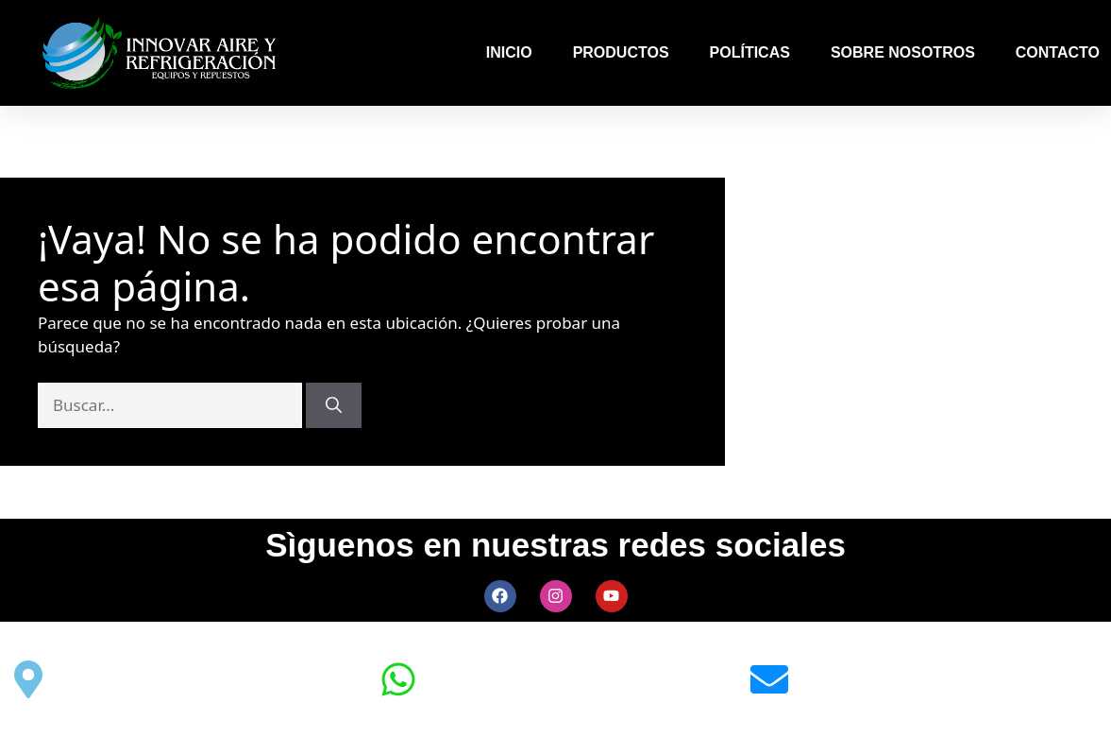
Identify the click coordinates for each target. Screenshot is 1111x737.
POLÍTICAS (750, 52)
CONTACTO (1058, 52)
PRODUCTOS (621, 52)
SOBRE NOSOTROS (903, 52)
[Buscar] (334, 405)
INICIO (509, 52)
